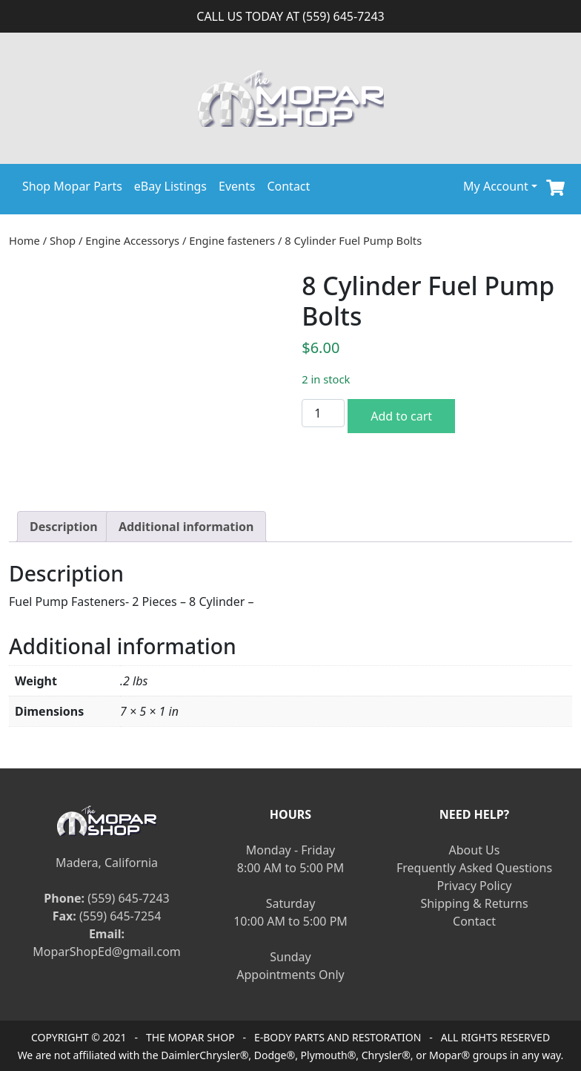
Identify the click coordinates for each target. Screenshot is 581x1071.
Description (64, 526)
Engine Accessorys (132, 240)
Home (24, 240)
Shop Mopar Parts (72, 186)
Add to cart (401, 416)
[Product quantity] (323, 413)
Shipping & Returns (474, 903)
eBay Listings (170, 186)
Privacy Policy (474, 885)
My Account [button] (495, 186)
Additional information (186, 526)
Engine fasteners (232, 240)
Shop (63, 240)
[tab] (63, 526)
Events (237, 186)
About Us (474, 850)
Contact (288, 186)
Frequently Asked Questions (474, 868)
